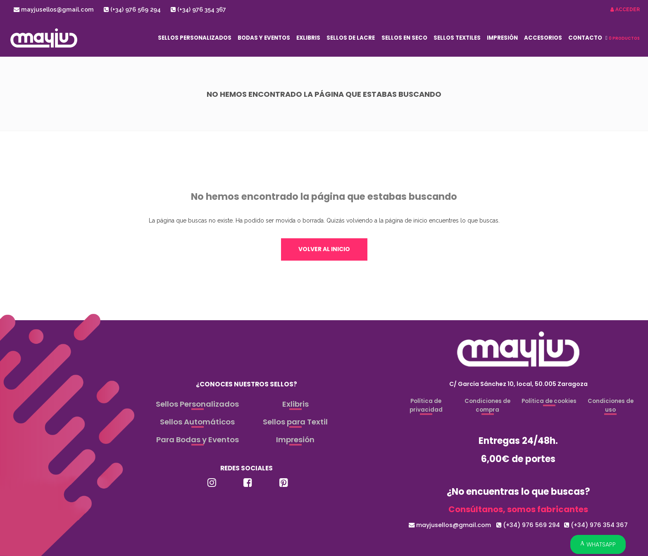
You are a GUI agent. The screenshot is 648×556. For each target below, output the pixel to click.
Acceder (625, 9)
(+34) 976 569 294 (132, 9)
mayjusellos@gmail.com (54, 9)
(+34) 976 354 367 (198, 9)
